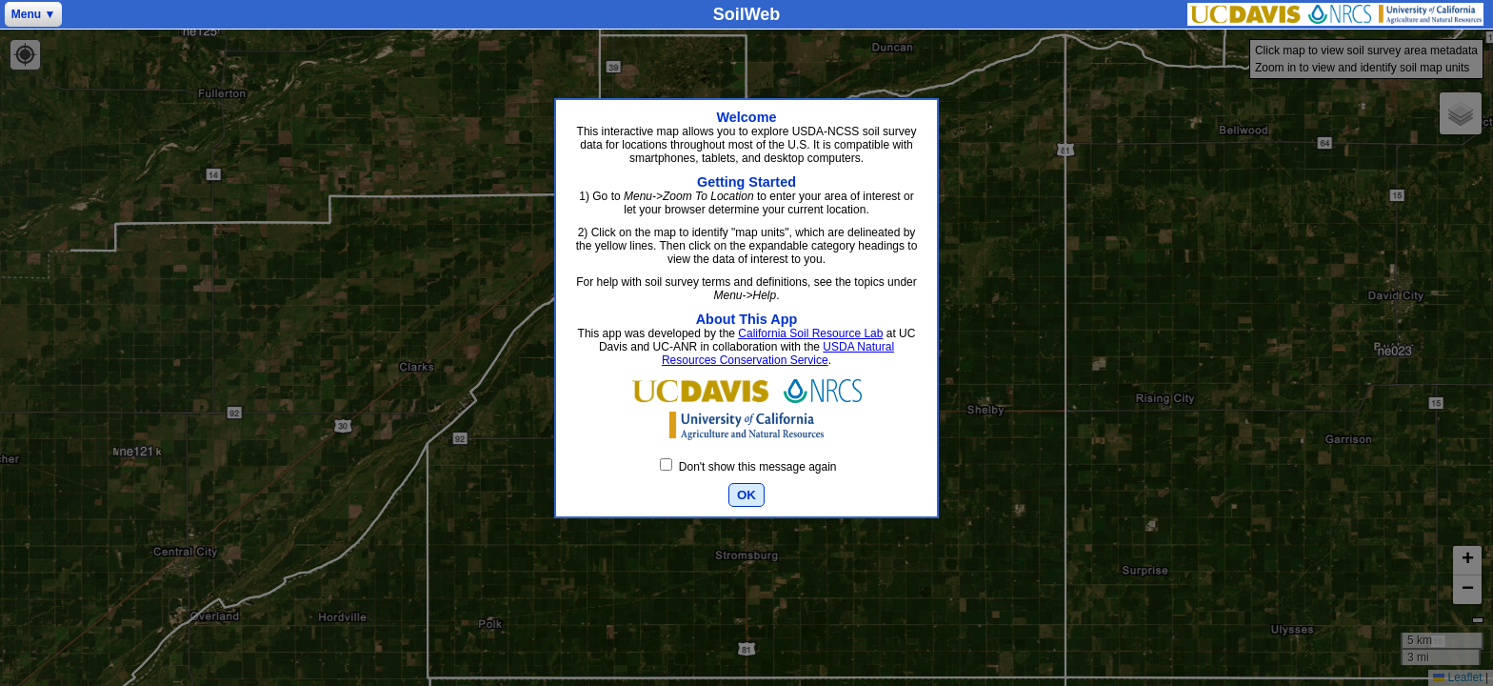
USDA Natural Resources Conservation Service (778, 353)
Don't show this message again (748, 467)
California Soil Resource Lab (810, 333)
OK (746, 495)
